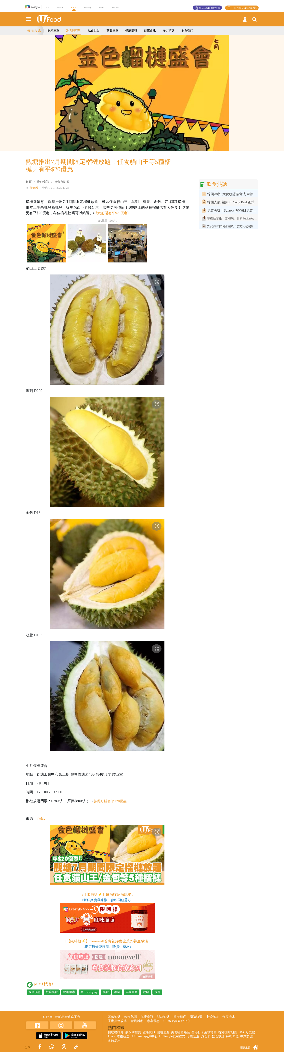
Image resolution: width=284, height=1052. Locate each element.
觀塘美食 (52, 992)
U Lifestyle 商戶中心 (209, 8)
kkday (41, 819)
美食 (106, 992)
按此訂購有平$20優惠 (112, 213)
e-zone (115, 7)
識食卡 (205, 1036)
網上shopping (89, 992)
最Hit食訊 (34, 30)
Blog (101, 7)
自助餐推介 (116, 1032)
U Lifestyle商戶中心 (176, 1021)
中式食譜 (212, 1016)
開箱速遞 (53, 30)
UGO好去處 (247, 1032)
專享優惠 (153, 1021)
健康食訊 (150, 30)
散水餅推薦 (133, 1032)
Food (73, 7)
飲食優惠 (34, 992)
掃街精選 (168, 30)
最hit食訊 (43, 181)
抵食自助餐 (73, 30)
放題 (157, 992)
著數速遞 (112, 30)
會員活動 (137, 1021)
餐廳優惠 (69, 992)
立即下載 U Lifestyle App (244, 8)
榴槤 (117, 992)
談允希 (34, 187)
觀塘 (146, 992)
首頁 (29, 181)
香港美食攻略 (117, 1021)
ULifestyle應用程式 (172, 1036)
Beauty (87, 7)
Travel (60, 7)
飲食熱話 (187, 30)
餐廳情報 (131, 30)
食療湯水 (228, 1016)
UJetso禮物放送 (118, 1036)
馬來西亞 (131, 992)
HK (47, 7)
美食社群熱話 (180, 1032)
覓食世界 (94, 30)
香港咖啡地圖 (227, 1032)
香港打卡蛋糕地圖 (204, 1032)
